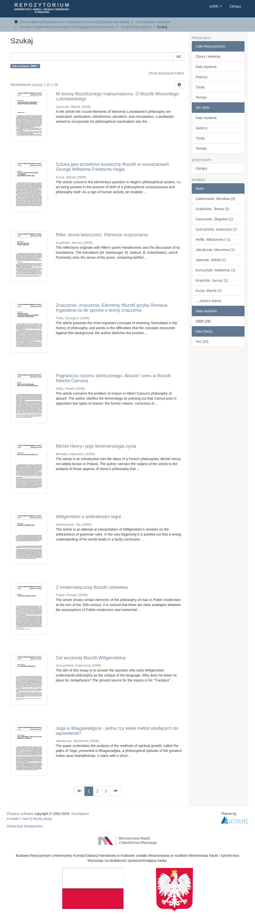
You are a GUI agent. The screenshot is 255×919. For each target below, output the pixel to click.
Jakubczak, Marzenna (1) (215, 250)
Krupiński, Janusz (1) (212, 280)
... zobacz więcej (208, 301)
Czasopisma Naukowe (153, 22)
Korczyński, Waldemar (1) (216, 270)
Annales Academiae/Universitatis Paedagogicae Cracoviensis (66, 27)
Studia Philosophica (136, 27)
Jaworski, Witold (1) (211, 260)
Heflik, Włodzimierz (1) (213, 240)
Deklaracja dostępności (25, 826)
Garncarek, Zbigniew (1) (214, 219)
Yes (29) (202, 342)
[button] (216, 6)
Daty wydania (206, 67)
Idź (178, 57)
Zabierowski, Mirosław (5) (215, 199)
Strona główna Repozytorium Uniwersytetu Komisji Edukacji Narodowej (74, 22)
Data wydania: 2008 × (25, 65)
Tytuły (200, 87)
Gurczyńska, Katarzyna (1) (216, 229)
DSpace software (20, 814)
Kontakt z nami (18, 819)
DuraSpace (80, 814)
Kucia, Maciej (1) (209, 291)
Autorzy (201, 77)
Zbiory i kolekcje (208, 57)
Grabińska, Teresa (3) (212, 209)
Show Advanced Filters (166, 73)
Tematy (201, 97)
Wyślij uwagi (42, 819)
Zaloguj (201, 168)
